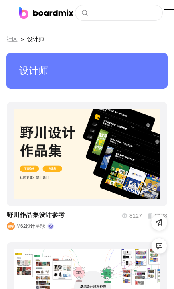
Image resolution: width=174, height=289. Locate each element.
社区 (12, 39)
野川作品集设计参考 (36, 215)
